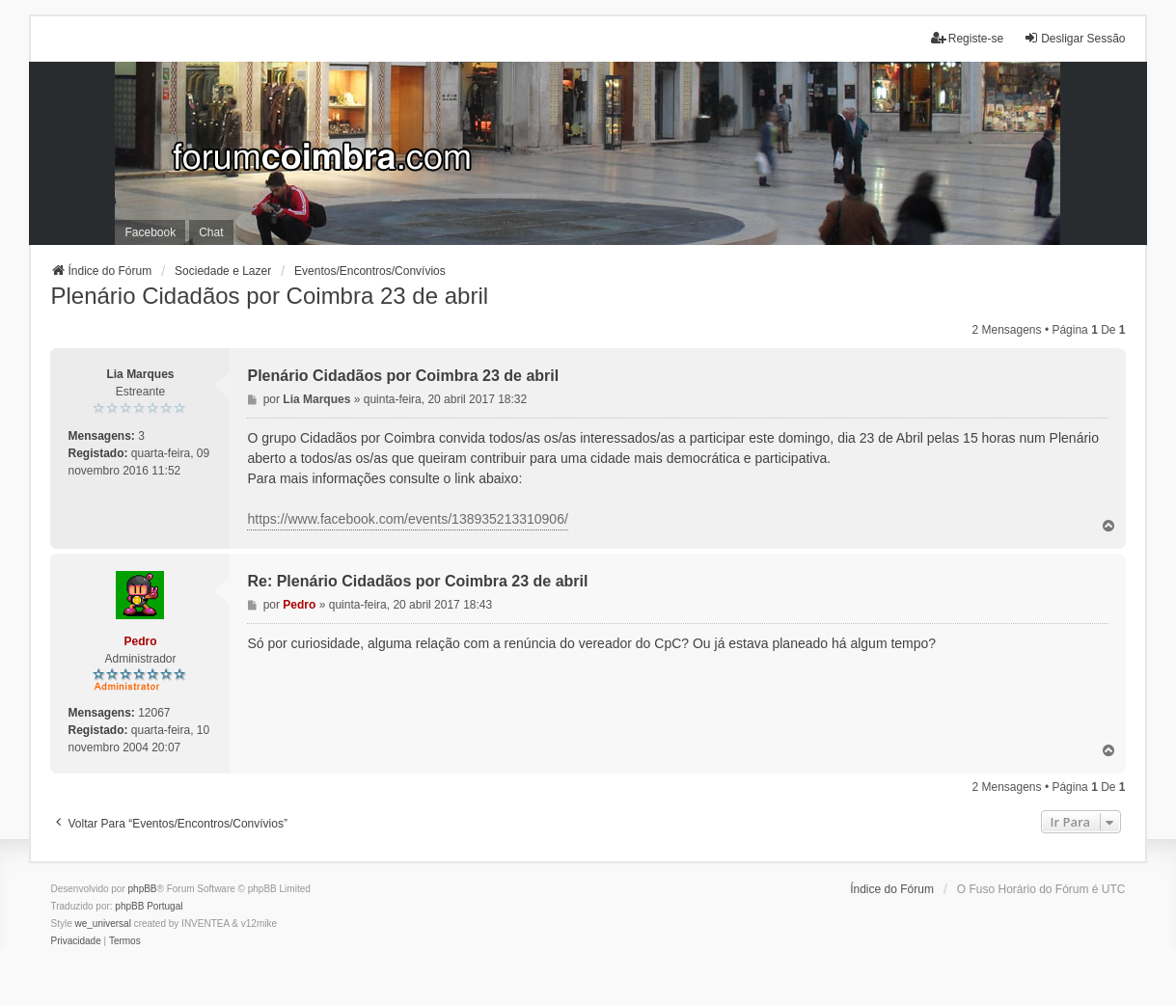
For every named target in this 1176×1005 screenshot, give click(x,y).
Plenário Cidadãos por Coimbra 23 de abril (269, 296)
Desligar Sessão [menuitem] (1074, 38)
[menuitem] (75, 941)
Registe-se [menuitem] (967, 38)
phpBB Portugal (148, 906)
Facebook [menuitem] (150, 232)
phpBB (142, 888)
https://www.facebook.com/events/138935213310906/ (407, 519)
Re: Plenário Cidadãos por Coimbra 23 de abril (417, 581)
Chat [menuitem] (211, 232)
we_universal (102, 923)
